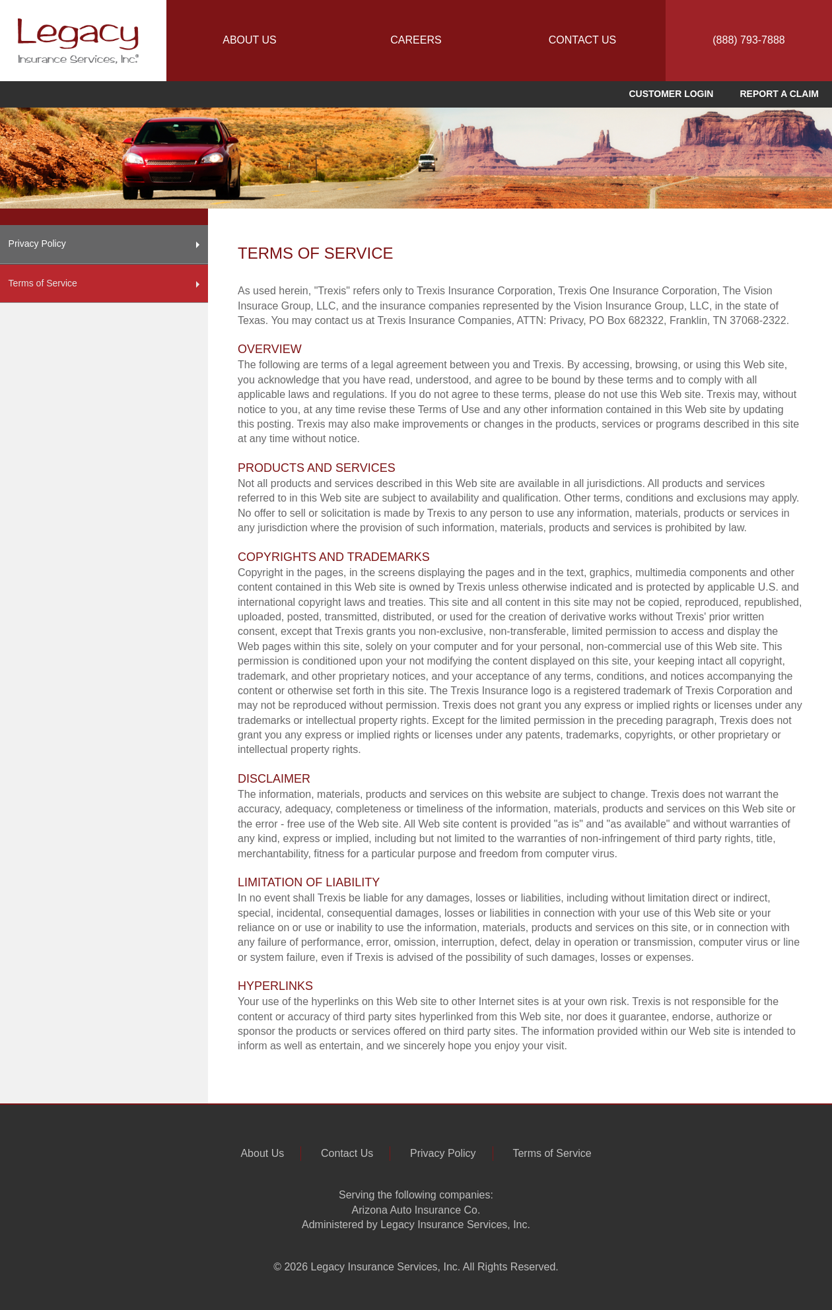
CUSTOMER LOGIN (671, 93)
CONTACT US (583, 40)
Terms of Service (104, 284)
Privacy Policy (104, 244)
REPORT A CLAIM (779, 93)
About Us (262, 1153)
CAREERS (415, 40)
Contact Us (347, 1153)
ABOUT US (250, 40)
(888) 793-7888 (748, 40)
